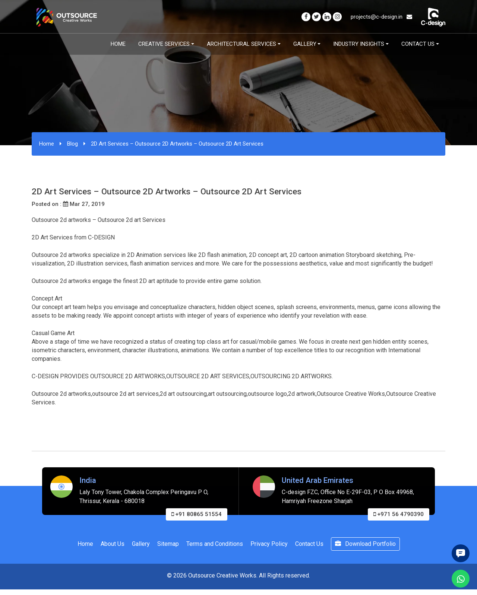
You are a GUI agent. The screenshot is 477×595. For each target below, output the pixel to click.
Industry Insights (358, 44)
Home (118, 44)
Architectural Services (241, 44)
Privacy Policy (269, 543)
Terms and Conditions (214, 543)
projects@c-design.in (381, 16)
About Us (112, 543)
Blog (72, 143)
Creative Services (164, 44)
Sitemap (168, 543)
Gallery (304, 44)
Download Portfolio (365, 543)
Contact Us (418, 44)
